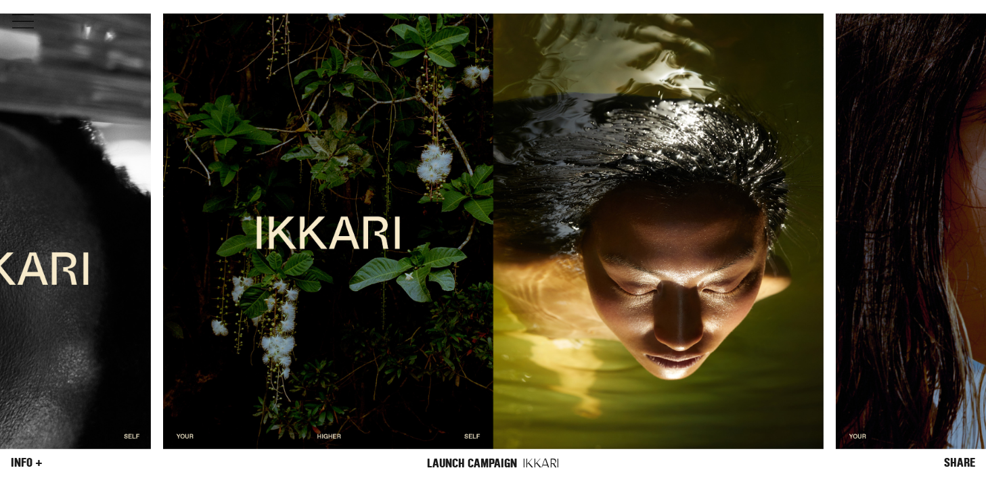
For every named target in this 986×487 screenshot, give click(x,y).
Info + (27, 462)
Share (959, 462)
